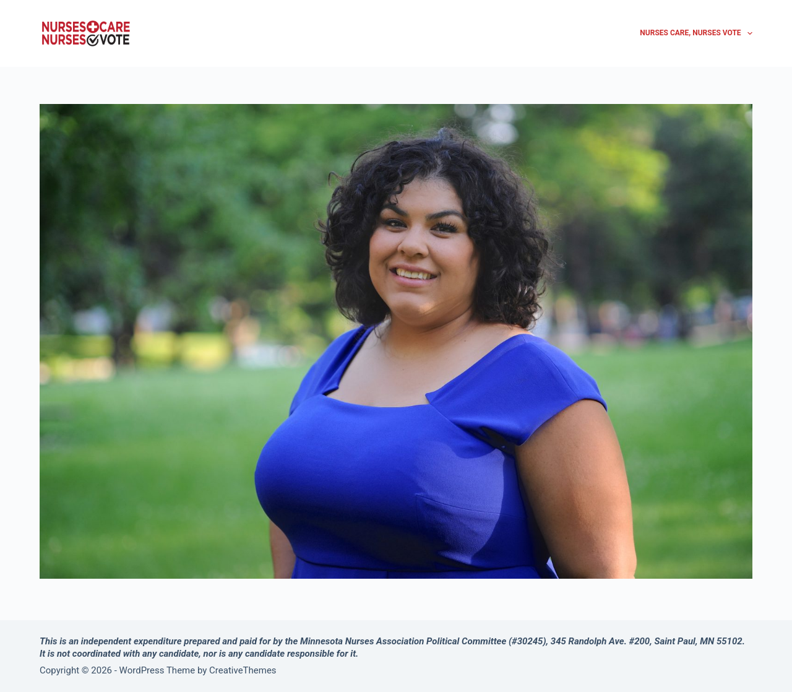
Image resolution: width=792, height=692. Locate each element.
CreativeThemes (243, 670)
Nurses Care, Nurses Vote (696, 33)
